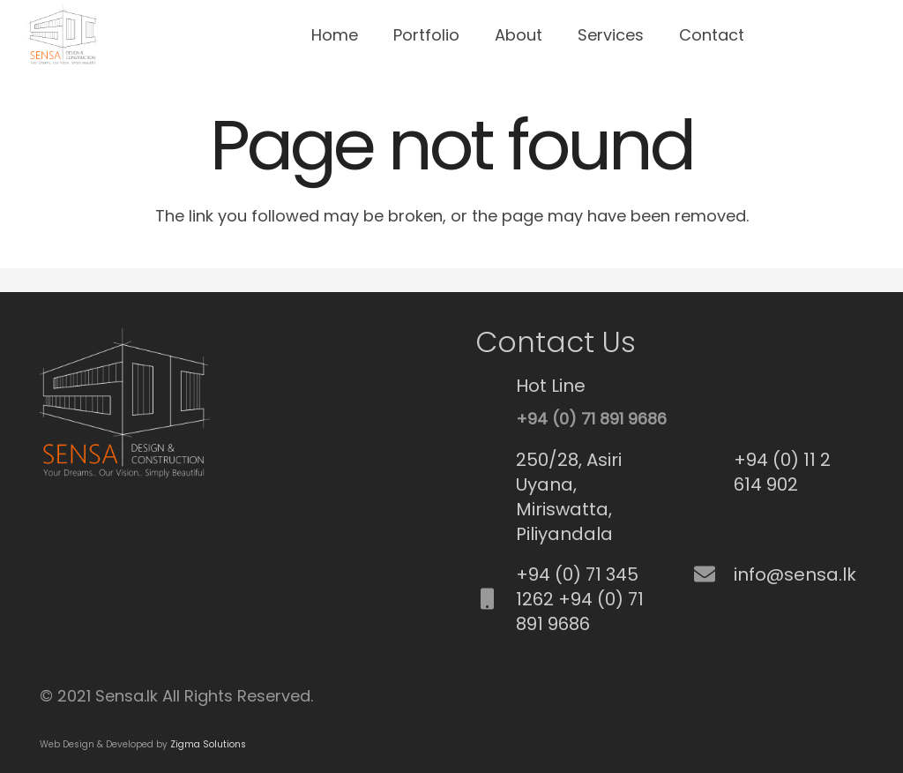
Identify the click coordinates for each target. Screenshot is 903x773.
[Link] (62, 35)
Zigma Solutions (208, 744)
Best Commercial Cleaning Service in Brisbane (61, 499)
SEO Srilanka (44, 499)
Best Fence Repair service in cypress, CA (51, 529)
